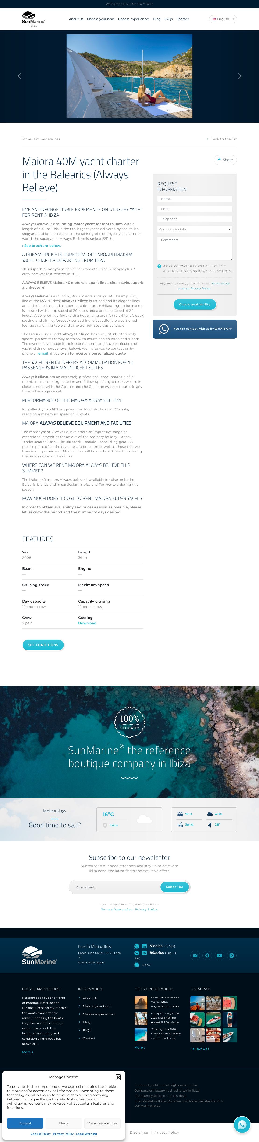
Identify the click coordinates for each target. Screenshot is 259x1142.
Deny (63, 1123)
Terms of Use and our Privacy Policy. (129, 909)
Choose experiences (134, 19)
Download (87, 623)
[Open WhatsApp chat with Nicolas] (137, 946)
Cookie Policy (41, 1133)
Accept (25, 1123)
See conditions (43, 645)
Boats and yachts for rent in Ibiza (160, 1096)
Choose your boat (100, 19)
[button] (118, 1077)
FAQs (168, 19)
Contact (183, 19)
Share (225, 159)
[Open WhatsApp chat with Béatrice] (137, 953)
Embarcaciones (47, 139)
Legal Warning (86, 1133)
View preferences (102, 1123)
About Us (76, 19)
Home (26, 139)
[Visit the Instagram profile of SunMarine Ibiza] (232, 955)
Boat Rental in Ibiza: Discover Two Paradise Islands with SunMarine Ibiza (178, 1103)
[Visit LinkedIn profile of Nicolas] (145, 946)
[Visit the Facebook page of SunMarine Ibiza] (207, 955)
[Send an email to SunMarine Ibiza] (195, 955)
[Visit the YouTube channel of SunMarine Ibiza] (219, 955)
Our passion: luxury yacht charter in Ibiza (167, 1090)
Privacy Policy (63, 1133)
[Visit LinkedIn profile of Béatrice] (145, 953)
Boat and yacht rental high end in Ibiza (165, 1085)
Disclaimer (139, 1132)
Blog (157, 19)
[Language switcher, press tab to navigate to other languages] (223, 19)
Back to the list (221, 139)
